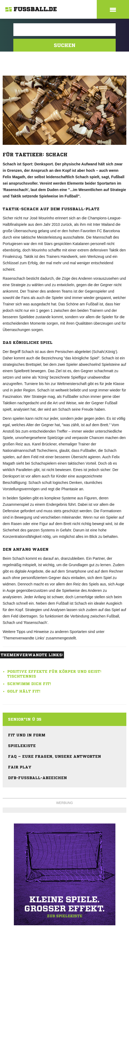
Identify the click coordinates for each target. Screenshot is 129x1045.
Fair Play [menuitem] (19, 767)
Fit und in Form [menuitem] (26, 735)
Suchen (64, 45)
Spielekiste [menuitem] (22, 746)
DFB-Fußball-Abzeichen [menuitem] (37, 778)
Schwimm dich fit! (29, 684)
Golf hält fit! (23, 691)
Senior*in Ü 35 (24, 719)
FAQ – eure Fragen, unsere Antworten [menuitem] (54, 756)
